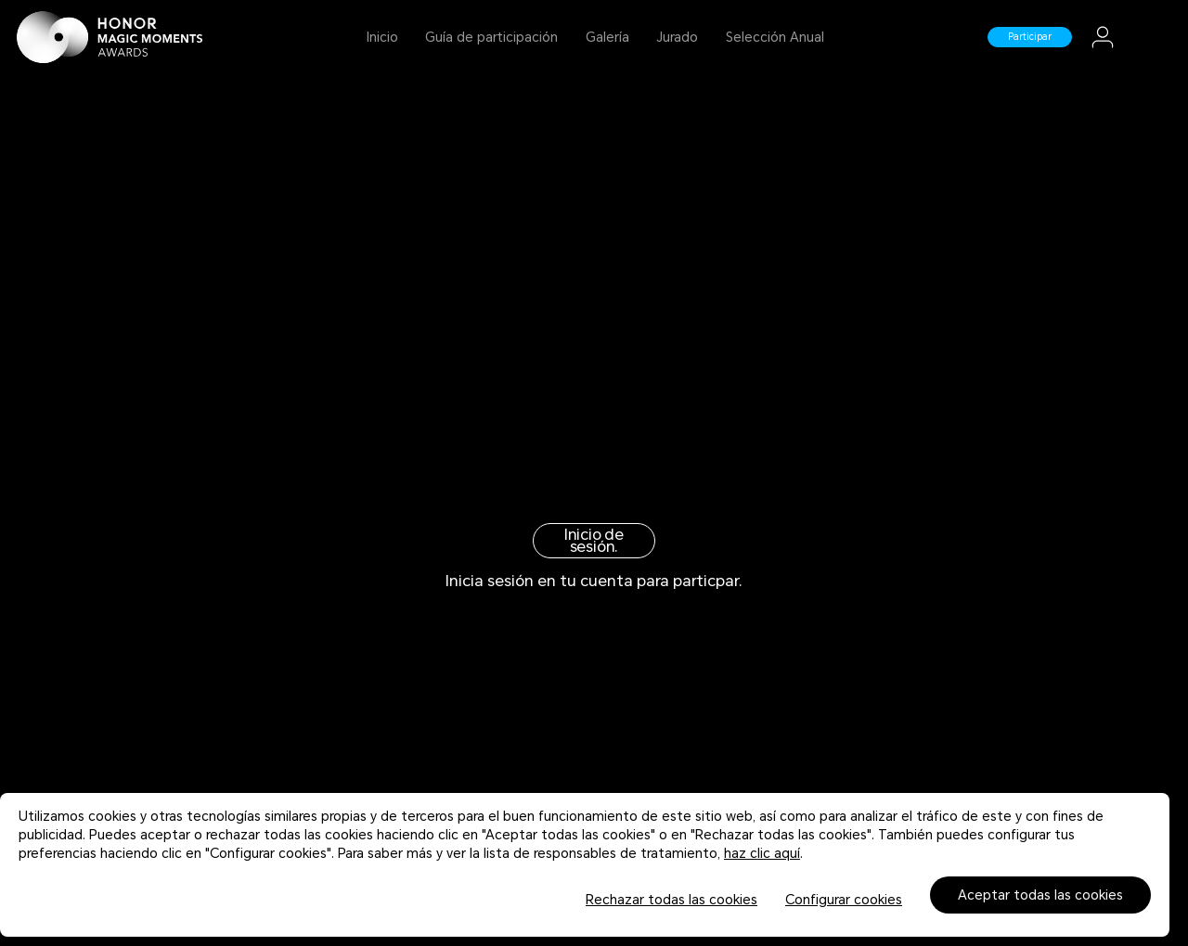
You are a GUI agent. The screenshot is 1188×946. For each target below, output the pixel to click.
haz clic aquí (762, 853)
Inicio (382, 37)
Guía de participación (491, 37)
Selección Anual (775, 37)
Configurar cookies (843, 899)
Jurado (677, 37)
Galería (607, 37)
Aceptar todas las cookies (1040, 895)
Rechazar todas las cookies (671, 899)
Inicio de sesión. (594, 541)
